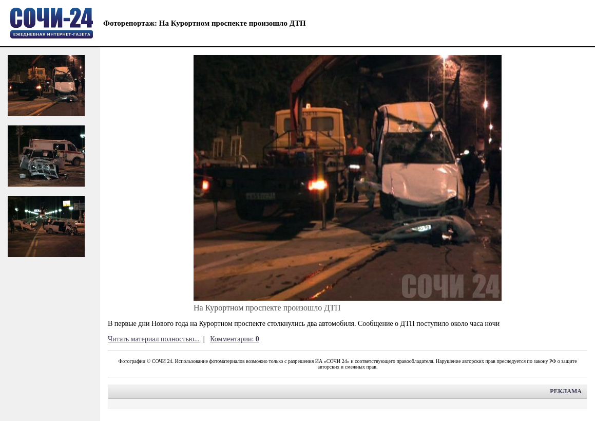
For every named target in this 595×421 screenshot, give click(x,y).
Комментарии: (234, 339)
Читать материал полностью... (154, 339)
